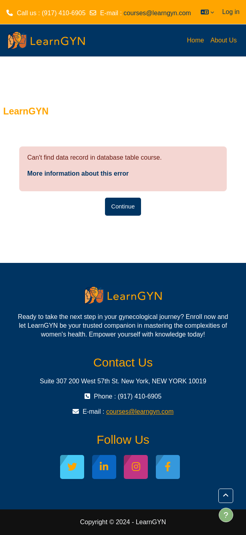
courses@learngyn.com (157, 13)
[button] (207, 12)
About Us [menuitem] (223, 40)
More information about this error (78, 173)
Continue (123, 206)
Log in (231, 11)
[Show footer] (226, 515)
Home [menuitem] (195, 40)
